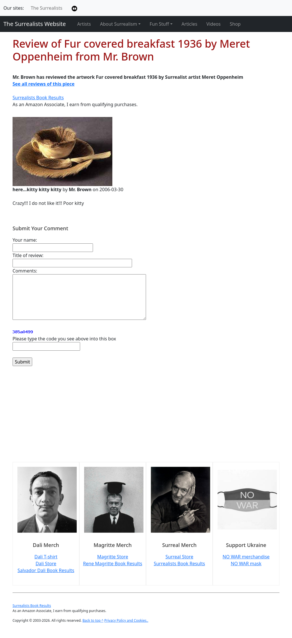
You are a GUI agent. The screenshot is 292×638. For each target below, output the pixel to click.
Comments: (25, 271)
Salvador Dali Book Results (46, 570)
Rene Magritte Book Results (112, 563)
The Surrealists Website (34, 24)
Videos (213, 24)
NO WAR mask (246, 563)
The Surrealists (46, 8)
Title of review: (28, 255)
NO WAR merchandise (246, 557)
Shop (235, 24)
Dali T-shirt (46, 557)
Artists (84, 24)
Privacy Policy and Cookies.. (126, 620)
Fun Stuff (159, 24)
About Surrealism (118, 24)
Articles (189, 24)
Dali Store (46, 563)
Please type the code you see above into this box (64, 339)
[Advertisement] (146, 417)
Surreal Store (179, 557)
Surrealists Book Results (38, 97)
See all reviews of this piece (43, 84)
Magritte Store (112, 557)
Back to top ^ (93, 620)
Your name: (25, 240)
